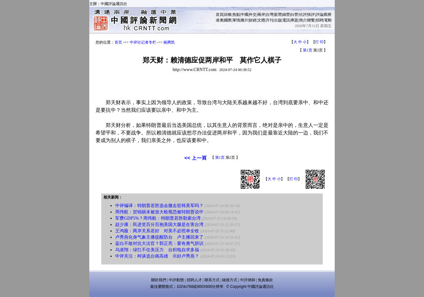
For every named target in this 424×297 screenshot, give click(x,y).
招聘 (319, 20)
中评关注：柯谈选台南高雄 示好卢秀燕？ (157, 256)
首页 (118, 42)
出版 (278, 20)
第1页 (307, 50)
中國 (244, 14)
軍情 (236, 20)
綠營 (286, 14)
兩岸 (261, 14)
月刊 (269, 20)
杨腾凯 (169, 42)
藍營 (278, 14)
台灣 (269, 14)
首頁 (219, 14)
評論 (319, 14)
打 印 (319, 42)
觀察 (328, 14)
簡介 (303, 20)
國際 (228, 20)
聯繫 (311, 20)
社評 (303, 14)
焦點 (236, 14)
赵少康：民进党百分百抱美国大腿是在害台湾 (159, 224)
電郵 (328, 20)
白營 (294, 14)
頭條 (228, 14)
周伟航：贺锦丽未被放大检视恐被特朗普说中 (159, 212)
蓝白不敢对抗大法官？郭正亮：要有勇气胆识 (159, 243)
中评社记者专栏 (143, 42)
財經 (252, 20)
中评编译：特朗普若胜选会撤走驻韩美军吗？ (159, 205)
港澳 (219, 20)
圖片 (244, 20)
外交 (252, 14)
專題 (294, 20)
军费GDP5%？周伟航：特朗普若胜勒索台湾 (158, 218)
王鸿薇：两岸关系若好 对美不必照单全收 (157, 231)
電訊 (286, 20)
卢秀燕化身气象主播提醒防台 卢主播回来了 (159, 237)
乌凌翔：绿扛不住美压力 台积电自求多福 (157, 249)
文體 (261, 20)
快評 (311, 14)
